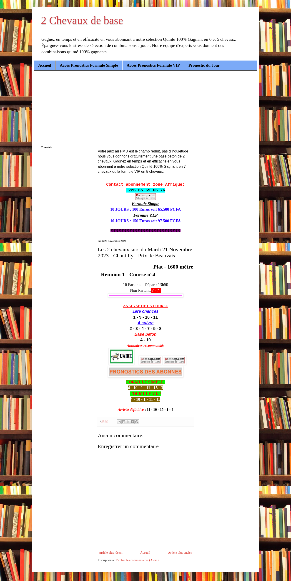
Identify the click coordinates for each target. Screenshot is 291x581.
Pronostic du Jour (204, 65)
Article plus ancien (180, 552)
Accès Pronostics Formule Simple (89, 65)
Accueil (44, 65)
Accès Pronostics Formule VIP (153, 65)
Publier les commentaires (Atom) (137, 560)
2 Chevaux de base (82, 20)
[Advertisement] (145, 105)
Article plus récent (110, 552)
